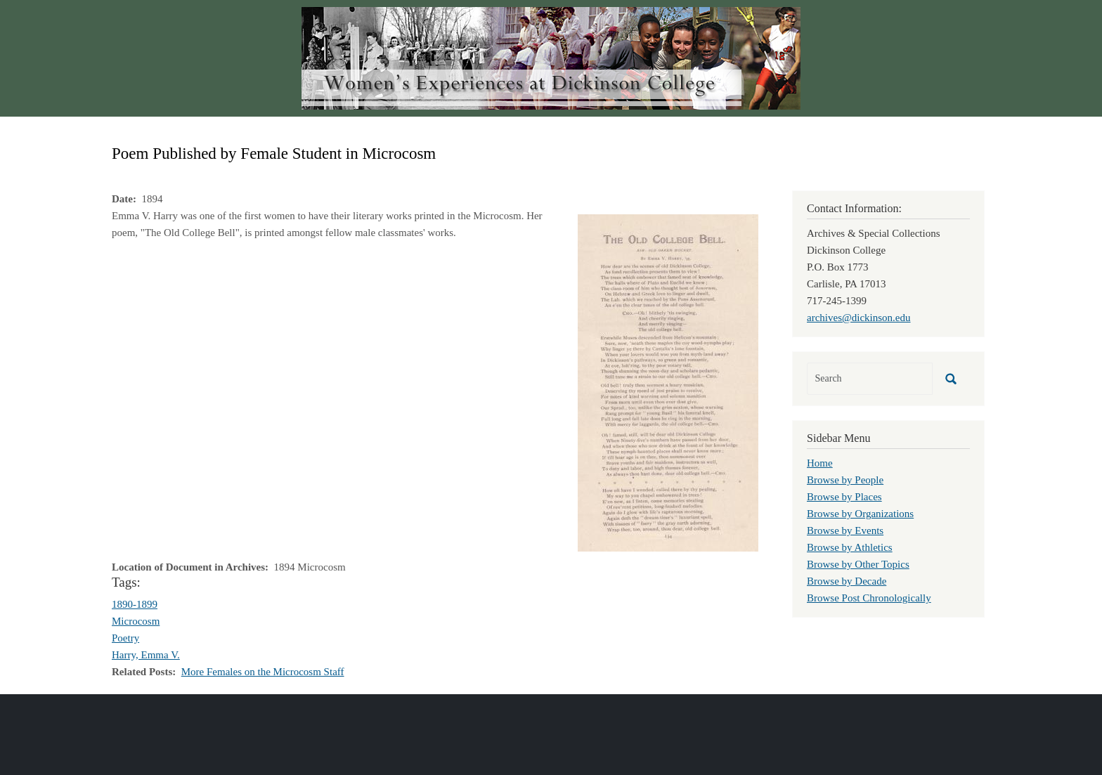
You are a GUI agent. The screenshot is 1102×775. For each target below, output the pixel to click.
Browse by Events (845, 530)
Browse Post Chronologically (869, 598)
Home (820, 463)
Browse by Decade (846, 581)
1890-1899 (134, 604)
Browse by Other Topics (858, 564)
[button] (668, 381)
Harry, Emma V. (146, 654)
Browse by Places (844, 496)
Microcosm (136, 621)
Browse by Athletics (850, 547)
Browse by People (845, 480)
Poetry (125, 638)
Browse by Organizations (860, 513)
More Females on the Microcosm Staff (262, 671)
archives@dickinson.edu (859, 317)
